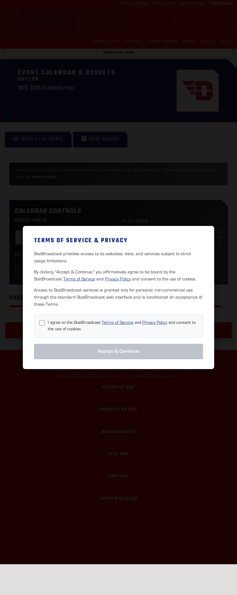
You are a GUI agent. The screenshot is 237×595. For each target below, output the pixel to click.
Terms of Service (79, 279)
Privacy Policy (118, 279)
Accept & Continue (118, 351)
